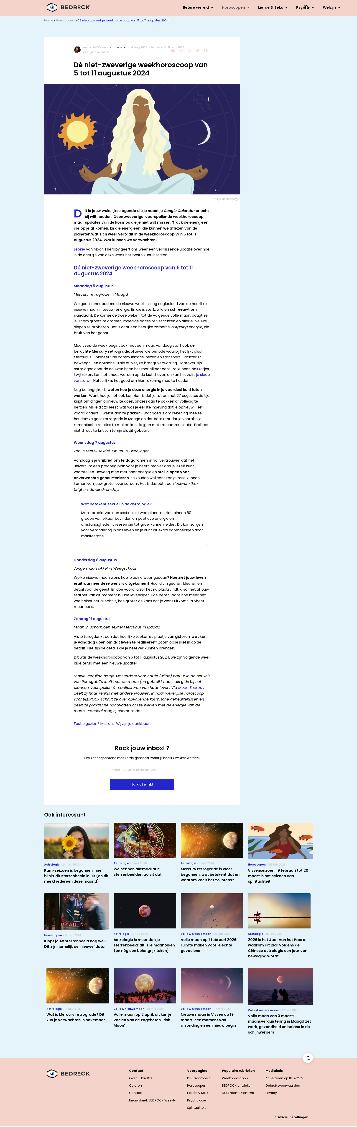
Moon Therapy (191, 687)
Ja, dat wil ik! (142, 784)
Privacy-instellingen (291, 1117)
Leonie (79, 249)
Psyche (257, 7)
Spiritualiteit (196, 1107)
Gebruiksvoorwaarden (282, 1085)
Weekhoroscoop (235, 1078)
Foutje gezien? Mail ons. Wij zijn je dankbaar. (112, 723)
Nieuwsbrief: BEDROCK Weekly (152, 1100)
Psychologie (196, 1100)
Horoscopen (188, 7)
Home (48, 20)
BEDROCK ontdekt (236, 1085)
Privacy (271, 1093)
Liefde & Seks (225, 7)
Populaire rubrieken (238, 1070)
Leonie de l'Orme (94, 47)
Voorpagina (197, 1070)
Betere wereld (150, 7)
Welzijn (284, 7)
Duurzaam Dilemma (238, 1093)
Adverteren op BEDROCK (284, 1078)
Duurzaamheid (199, 1078)
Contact (136, 1070)
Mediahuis (274, 1070)
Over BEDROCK (140, 1078)
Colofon (135, 1085)
